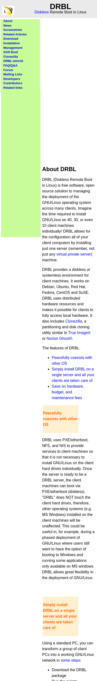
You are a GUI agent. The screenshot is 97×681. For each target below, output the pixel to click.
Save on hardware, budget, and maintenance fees (68, 392)
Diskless (41, 12)
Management (12, 48)
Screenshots (12, 30)
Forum (8, 70)
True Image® (79, 333)
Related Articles (15, 34)
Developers (11, 79)
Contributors (12, 83)
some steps (70, 660)
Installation (11, 43)
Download (10, 38)
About (7, 21)
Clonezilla (10, 56)
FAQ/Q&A (10, 65)
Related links (13, 87)
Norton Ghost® (59, 338)
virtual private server (74, 254)
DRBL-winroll (13, 61)
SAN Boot (10, 52)
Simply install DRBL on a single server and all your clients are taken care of (73, 375)
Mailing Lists (12, 74)
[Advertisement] (21, 162)
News (7, 25)
